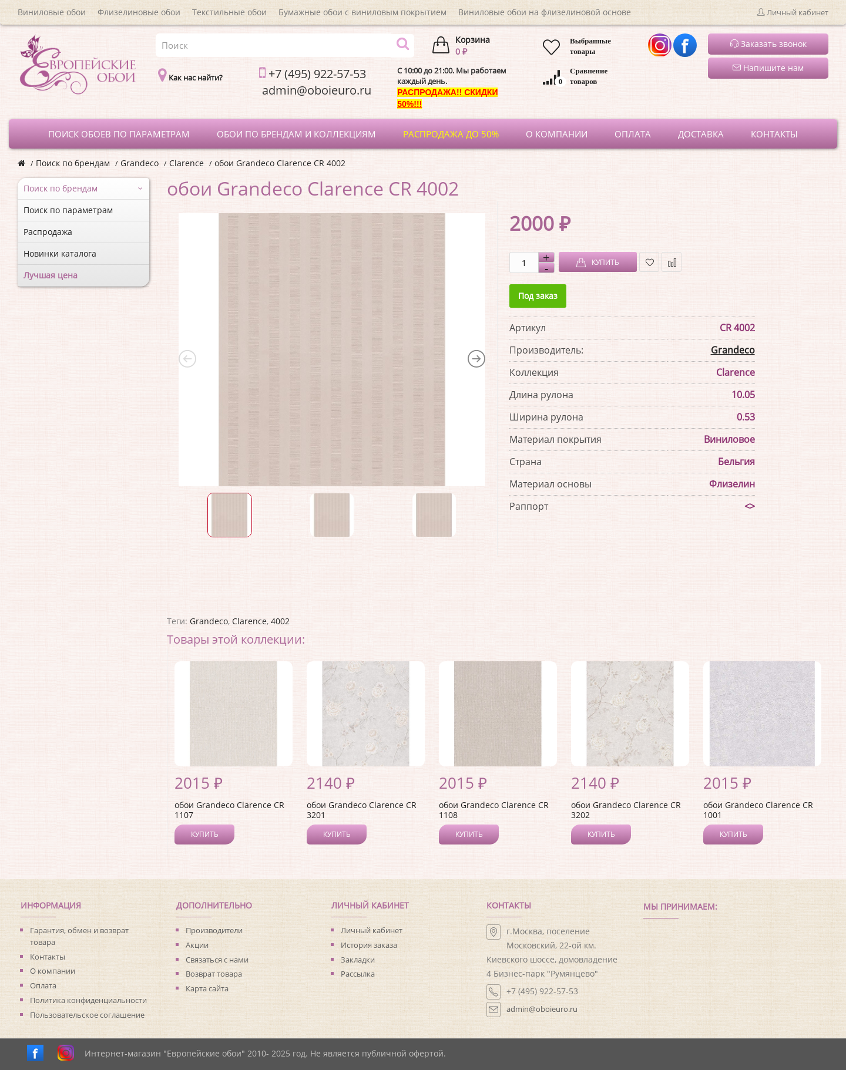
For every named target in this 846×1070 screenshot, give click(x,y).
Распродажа (48, 231)
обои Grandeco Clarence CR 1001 (758, 809)
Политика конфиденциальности (88, 1000)
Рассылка (358, 973)
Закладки (358, 959)
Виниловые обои (52, 12)
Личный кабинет (371, 930)
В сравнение (672, 262)
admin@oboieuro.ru (542, 1009)
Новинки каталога (60, 253)
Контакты (47, 956)
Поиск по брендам (73, 163)
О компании (52, 970)
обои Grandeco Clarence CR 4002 (279, 163)
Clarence (186, 163)
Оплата (43, 985)
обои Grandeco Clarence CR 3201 (362, 809)
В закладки (649, 262)
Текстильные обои (229, 12)
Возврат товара (214, 973)
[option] (332, 350)
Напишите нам (768, 67)
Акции (197, 945)
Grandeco (139, 163)
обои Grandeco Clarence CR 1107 (229, 809)
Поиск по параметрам (68, 210)
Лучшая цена (51, 275)
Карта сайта (207, 988)
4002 (280, 621)
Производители (214, 930)
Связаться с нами (217, 959)
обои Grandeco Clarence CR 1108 (494, 809)
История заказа (369, 945)
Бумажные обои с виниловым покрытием (362, 12)
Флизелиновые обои (139, 12)
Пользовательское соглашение (87, 1015)
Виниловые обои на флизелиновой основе (544, 12)
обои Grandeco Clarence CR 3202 (626, 809)
